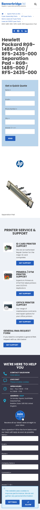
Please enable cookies (19, 382)
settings (12, 502)
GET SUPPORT (25, 263)
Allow (28, 503)
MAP (22, 396)
